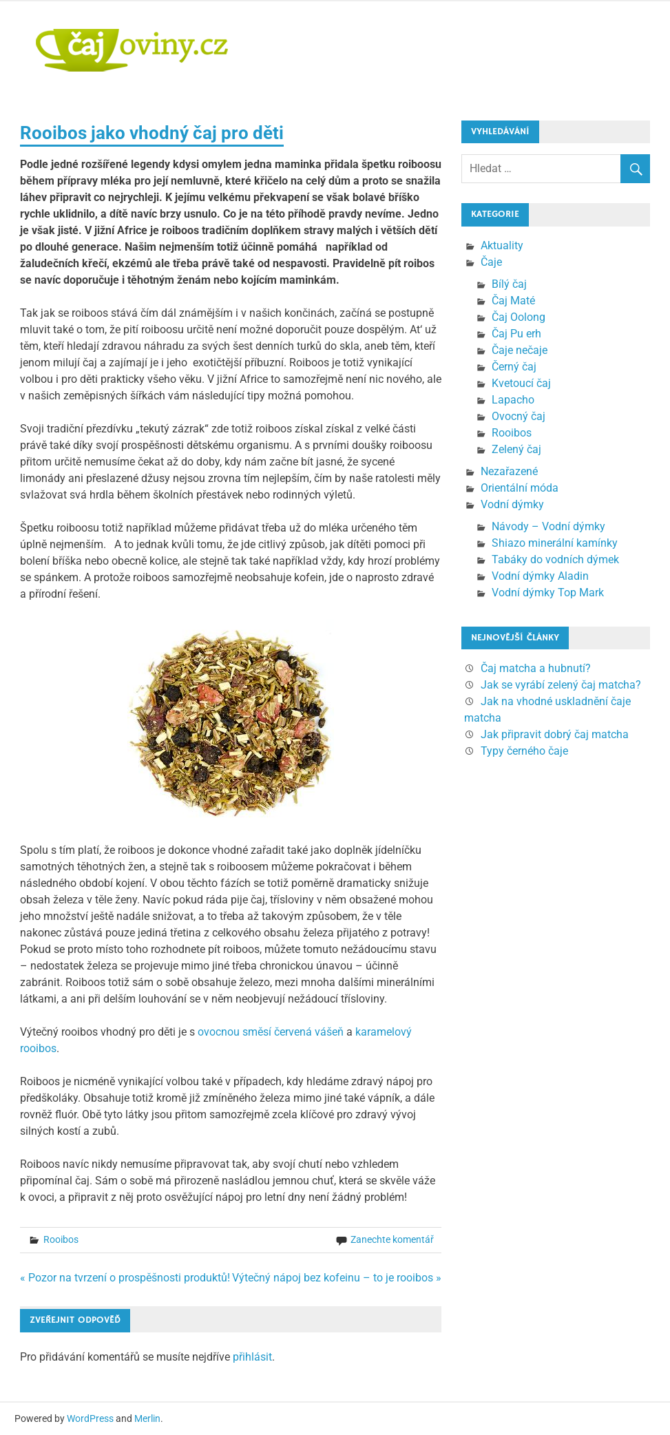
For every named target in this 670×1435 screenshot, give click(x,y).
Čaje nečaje (519, 350)
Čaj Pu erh (516, 333)
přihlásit (252, 1356)
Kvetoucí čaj (521, 383)
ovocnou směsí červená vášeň (271, 1031)
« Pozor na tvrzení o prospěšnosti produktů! (125, 1277)
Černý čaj (514, 366)
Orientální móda (519, 487)
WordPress (90, 1418)
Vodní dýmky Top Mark (548, 592)
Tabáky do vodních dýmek (555, 559)
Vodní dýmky (512, 504)
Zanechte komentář (392, 1239)
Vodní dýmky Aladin (540, 576)
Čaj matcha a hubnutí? (536, 668)
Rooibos (60, 1239)
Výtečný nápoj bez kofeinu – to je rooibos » (336, 1277)
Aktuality (502, 245)
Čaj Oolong (518, 317)
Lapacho (513, 399)
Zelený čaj (516, 449)
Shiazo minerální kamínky (555, 542)
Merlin (147, 1418)
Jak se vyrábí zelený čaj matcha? (561, 684)
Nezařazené (509, 471)
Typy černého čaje (524, 750)
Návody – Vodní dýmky (548, 526)
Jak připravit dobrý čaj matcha (555, 734)
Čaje (491, 262)
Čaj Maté (513, 300)
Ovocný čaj (518, 416)
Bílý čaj (509, 284)
